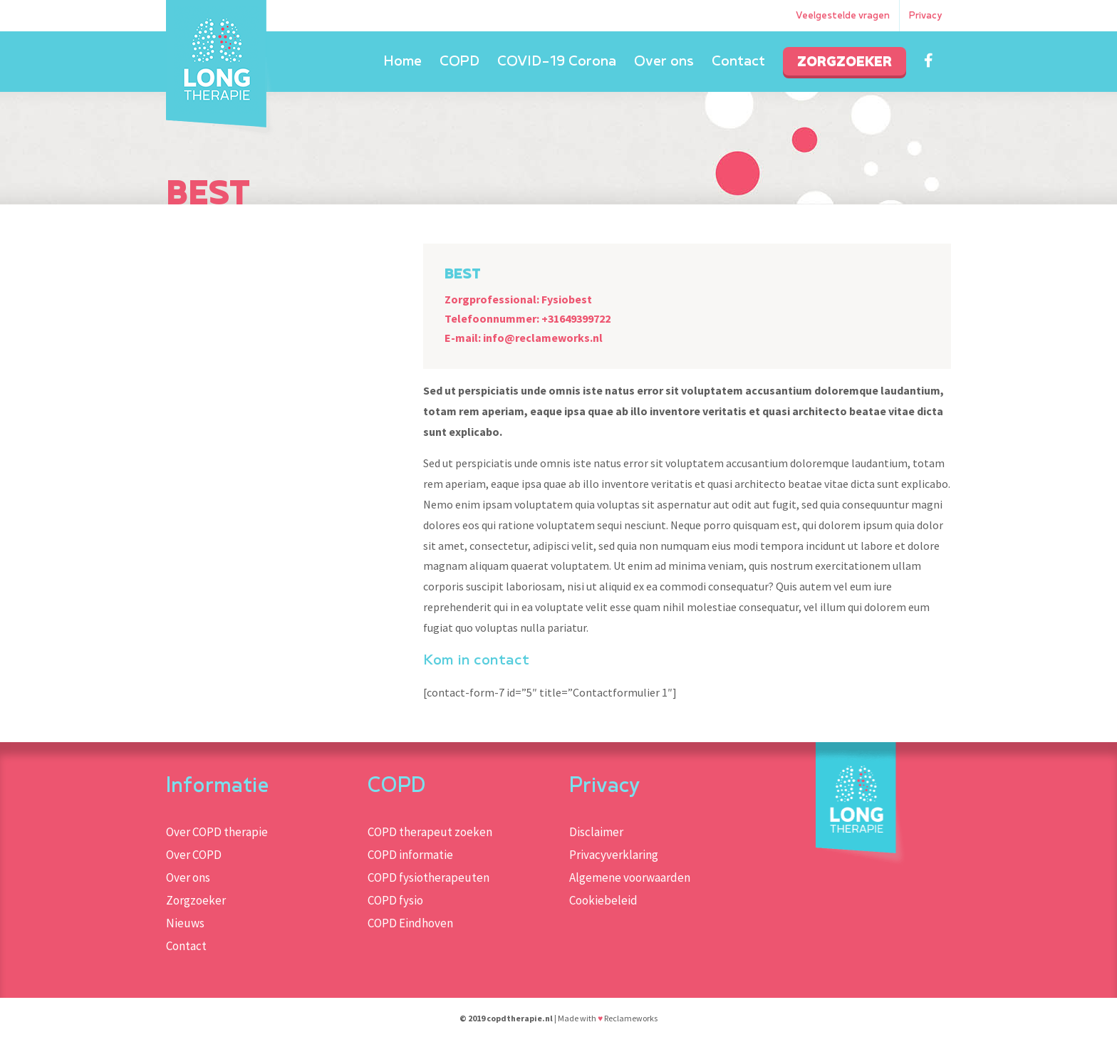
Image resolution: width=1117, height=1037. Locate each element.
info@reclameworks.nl (543, 337)
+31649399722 (576, 318)
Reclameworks (631, 1018)
